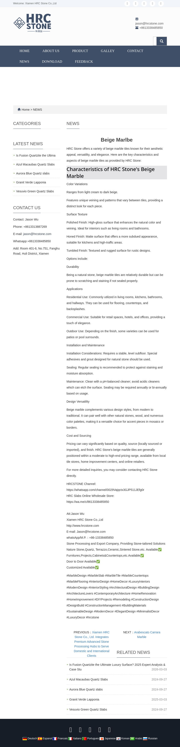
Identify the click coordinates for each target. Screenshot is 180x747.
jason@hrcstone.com (149, 23)
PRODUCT (80, 51)
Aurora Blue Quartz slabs (86, 689)
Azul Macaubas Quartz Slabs (88, 679)
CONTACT (135, 51)
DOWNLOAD (52, 61)
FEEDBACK (84, 61)
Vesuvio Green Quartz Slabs (88, 709)
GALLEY (108, 51)
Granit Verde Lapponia (84, 699)
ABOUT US (50, 51)
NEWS (24, 61)
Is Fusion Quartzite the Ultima (36, 155)
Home (25, 51)
